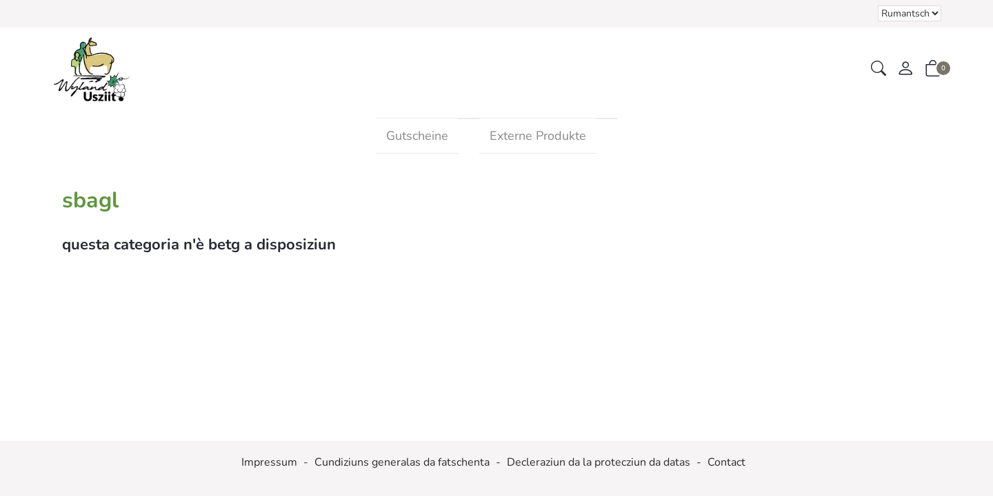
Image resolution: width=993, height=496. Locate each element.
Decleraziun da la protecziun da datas (598, 462)
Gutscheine (417, 135)
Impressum (269, 462)
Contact (726, 462)
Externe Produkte (538, 135)
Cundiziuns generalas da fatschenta (402, 462)
